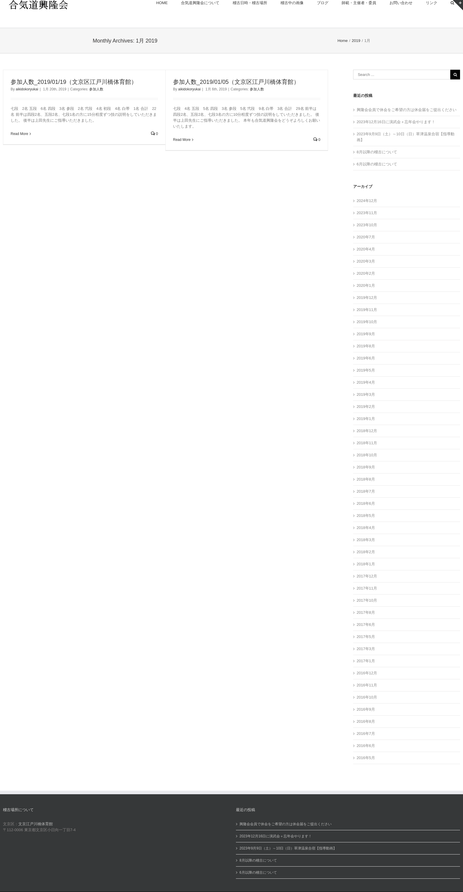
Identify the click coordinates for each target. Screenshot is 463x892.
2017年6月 (366, 624)
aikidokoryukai (27, 89)
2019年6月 (366, 358)
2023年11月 (367, 213)
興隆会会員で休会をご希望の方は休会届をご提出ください (407, 110)
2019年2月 (366, 406)
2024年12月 (367, 200)
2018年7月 (366, 491)
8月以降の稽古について (377, 152)
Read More (19, 134)
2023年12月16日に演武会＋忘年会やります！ (396, 122)
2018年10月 (367, 455)
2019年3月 (366, 394)
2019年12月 (367, 297)
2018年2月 (366, 552)
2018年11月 (367, 443)
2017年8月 (366, 612)
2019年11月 (367, 309)
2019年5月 (366, 370)
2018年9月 (366, 467)
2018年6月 (366, 503)
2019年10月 (367, 322)
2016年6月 (366, 745)
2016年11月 (367, 685)
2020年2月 (366, 273)
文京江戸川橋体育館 (35, 824)
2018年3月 (366, 540)
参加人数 (96, 89)
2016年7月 (366, 733)
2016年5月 (366, 758)
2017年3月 (366, 649)
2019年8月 (366, 346)
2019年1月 (366, 418)
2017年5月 (366, 636)
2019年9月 (366, 334)
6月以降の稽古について (377, 164)
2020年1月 (366, 285)
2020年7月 (366, 237)
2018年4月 (366, 527)
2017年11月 (367, 588)
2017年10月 (367, 600)
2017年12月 (367, 576)
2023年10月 (367, 225)
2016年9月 (366, 709)
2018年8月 (366, 479)
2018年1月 (366, 564)
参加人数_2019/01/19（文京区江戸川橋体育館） (74, 82)
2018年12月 (367, 431)
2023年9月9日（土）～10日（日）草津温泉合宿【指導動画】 (288, 848)
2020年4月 (366, 249)
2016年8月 (366, 721)
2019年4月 (366, 382)
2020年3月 (366, 261)
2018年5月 (366, 515)
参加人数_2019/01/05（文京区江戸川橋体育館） (236, 82)
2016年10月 (367, 697)
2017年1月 (366, 661)
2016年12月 (367, 673)
